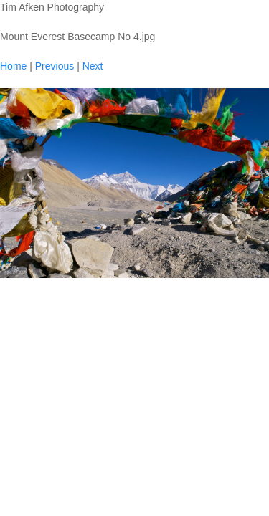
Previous (54, 66)
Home (13, 66)
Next (92, 66)
